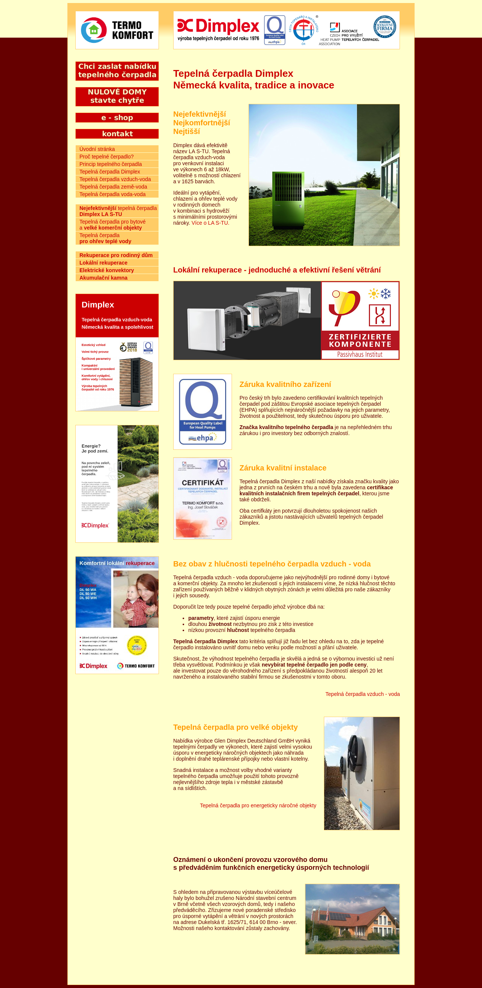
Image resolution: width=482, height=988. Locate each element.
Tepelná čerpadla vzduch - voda (362, 694)
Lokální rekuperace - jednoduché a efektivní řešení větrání (277, 270)
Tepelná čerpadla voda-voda (112, 194)
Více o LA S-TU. (210, 223)
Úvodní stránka (97, 149)
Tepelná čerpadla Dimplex (109, 172)
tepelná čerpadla (118, 211)
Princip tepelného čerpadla (110, 164)
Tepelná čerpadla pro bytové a (112, 225)
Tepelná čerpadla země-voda (113, 187)
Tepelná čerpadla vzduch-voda (115, 179)
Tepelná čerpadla (105, 238)
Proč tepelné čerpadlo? (106, 157)
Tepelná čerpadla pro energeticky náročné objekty (258, 805)
